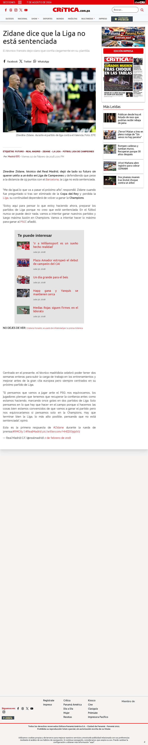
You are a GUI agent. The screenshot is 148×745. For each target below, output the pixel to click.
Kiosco (91, 700)
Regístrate (48, 700)
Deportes (47, 18)
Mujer (66, 712)
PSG (23, 221)
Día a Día (68, 708)
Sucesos (10, 18)
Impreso (103, 18)
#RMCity (17, 431)
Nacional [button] (22, 18)
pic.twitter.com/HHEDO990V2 (61, 431)
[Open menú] (19, 2)
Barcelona (52, 179)
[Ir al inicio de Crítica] (73, 9)
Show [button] (35, 18)
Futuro (19, 151)
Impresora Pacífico (98, 717)
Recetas (67, 717)
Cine (90, 704)
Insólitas (72, 18)
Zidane (46, 151)
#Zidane (58, 427)
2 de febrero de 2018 (58, 437)
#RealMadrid (33, 431)
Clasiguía (93, 708)
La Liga (56, 151)
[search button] (142, 10)
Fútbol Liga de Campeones (78, 151)
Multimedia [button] (87, 18)
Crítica (66, 700)
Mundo (60, 18)
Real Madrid (33, 151)
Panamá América (72, 704)
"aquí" (91, 742)
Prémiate (93, 712)
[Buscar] (125, 10)
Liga (5, 197)
